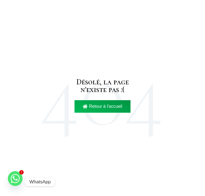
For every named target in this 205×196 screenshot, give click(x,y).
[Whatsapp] (15, 181)
